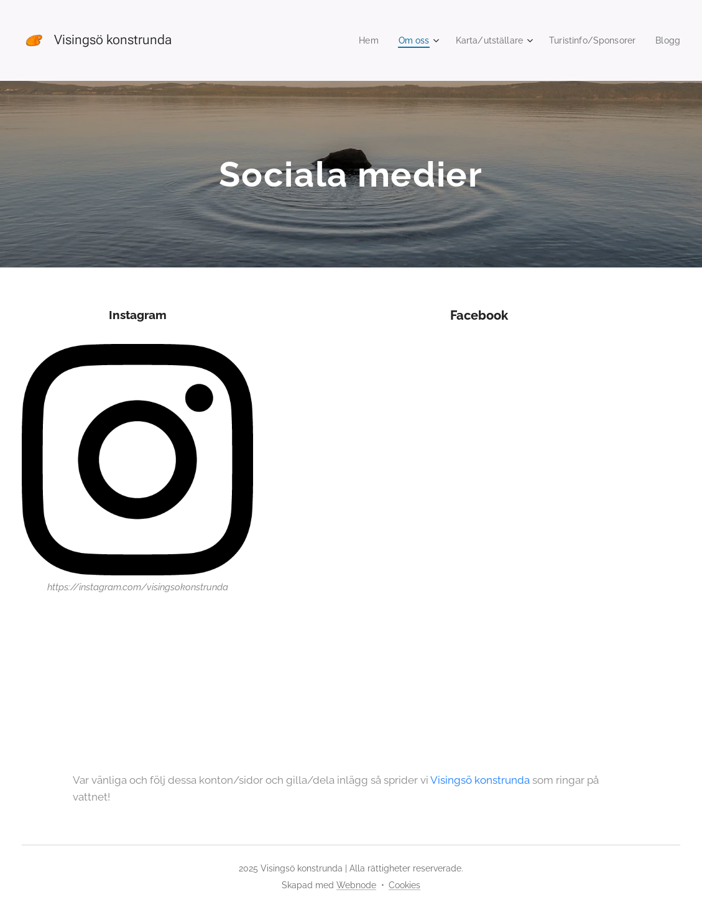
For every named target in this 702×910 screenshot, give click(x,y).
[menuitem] (355, 40)
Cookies (404, 885)
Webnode (356, 885)
